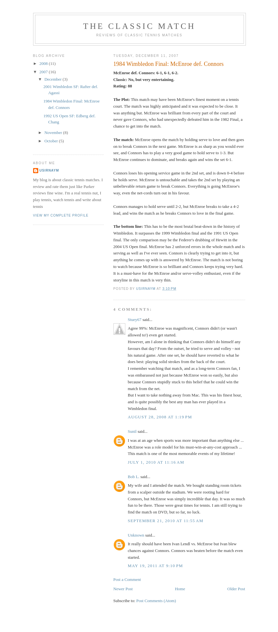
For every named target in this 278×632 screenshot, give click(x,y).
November (53, 132)
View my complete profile (61, 215)
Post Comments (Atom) (156, 600)
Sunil (132, 431)
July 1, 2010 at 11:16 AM (156, 462)
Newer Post (123, 588)
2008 (44, 63)
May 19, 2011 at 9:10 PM (155, 565)
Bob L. (133, 476)
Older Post (236, 588)
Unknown (136, 535)
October (51, 140)
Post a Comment (127, 579)
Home (180, 588)
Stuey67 (135, 319)
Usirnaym (49, 170)
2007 (44, 71)
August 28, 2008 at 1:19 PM (160, 416)
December (53, 79)
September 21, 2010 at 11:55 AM (165, 520)
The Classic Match (139, 26)
